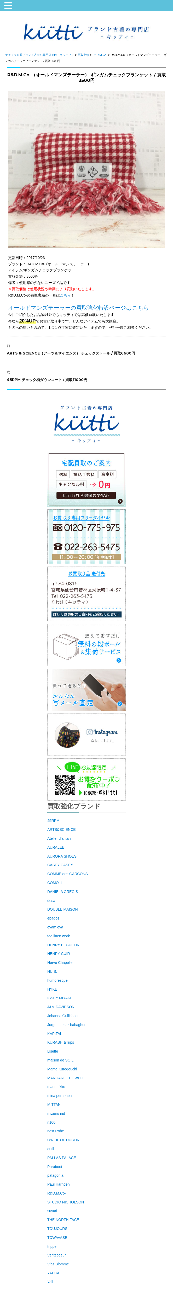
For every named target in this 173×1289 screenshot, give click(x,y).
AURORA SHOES (62, 856)
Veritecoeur (56, 1255)
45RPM (53, 820)
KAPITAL (54, 1034)
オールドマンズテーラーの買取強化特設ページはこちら (78, 308)
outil (50, 1149)
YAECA (53, 1273)
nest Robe (55, 1131)
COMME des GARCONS (67, 874)
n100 (51, 1122)
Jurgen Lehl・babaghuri (66, 1025)
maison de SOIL (60, 1060)
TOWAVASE (57, 1237)
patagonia (55, 1175)
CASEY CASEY (60, 865)
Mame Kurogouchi (62, 1069)
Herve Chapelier (60, 962)
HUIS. (52, 971)
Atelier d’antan (59, 838)
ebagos (53, 918)
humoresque (57, 980)
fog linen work (58, 936)
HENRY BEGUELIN (63, 945)
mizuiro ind (56, 1113)
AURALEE (55, 847)
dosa (51, 901)
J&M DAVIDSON (60, 1007)
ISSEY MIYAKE (60, 998)
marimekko (56, 1087)
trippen (53, 1246)
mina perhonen (59, 1095)
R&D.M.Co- (56, 1193)
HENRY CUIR (58, 954)
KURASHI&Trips (60, 1042)
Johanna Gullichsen (63, 1016)
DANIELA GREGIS (62, 892)
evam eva (55, 927)
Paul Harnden (58, 1184)
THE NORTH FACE (63, 1220)
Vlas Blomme (58, 1264)
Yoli (50, 1282)
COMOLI (54, 883)
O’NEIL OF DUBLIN (63, 1140)
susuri (52, 1211)
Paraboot (54, 1167)
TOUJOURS (57, 1229)
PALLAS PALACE (61, 1158)
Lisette (52, 1051)
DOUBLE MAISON (62, 909)
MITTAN (54, 1104)
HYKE (52, 989)
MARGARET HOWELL (65, 1078)
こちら (65, 295)
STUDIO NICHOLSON (65, 1202)
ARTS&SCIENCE (61, 829)
